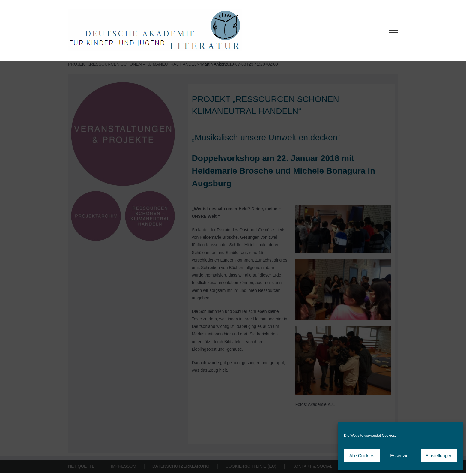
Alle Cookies (361, 455)
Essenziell (400, 455)
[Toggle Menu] (393, 30)
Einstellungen (439, 455)
